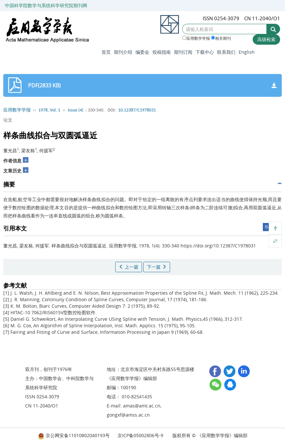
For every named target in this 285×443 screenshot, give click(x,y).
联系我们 (226, 52)
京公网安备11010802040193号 (74, 435)
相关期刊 (221, 38)
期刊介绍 (123, 52)
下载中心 (205, 52)
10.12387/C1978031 (137, 110)
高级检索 (266, 39)
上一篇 (128, 267)
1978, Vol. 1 (49, 110)
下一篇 (156, 267)
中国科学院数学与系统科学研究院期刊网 (46, 5)
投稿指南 (161, 52)
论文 (7, 120)
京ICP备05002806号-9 (140, 435)
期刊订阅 (183, 52)
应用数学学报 (196, 38)
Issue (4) (76, 110)
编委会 (142, 52)
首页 (106, 52)
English (247, 52)
